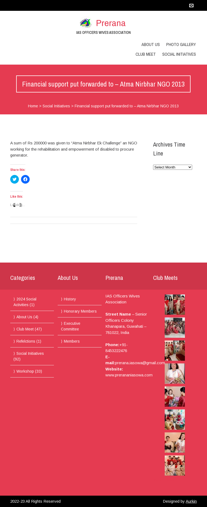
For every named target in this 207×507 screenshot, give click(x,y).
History (70, 299)
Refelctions (25, 341)
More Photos (164, 480)
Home (33, 106)
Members (72, 341)
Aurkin (191, 501)
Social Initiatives (179, 54)
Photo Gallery (181, 44)
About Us (151, 44)
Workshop (25, 371)
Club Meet (146, 54)
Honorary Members (80, 311)
